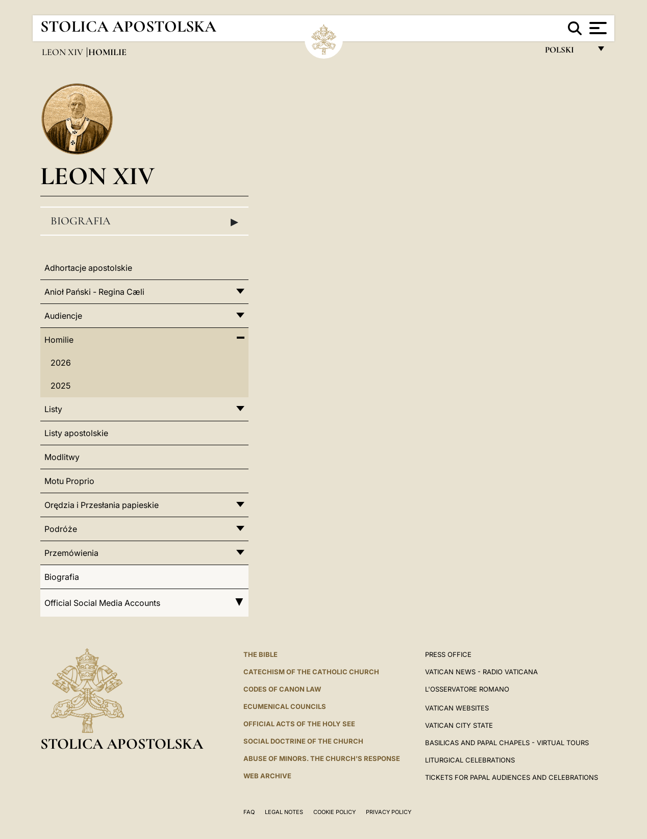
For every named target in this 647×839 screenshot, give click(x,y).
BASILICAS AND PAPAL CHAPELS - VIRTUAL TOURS (507, 743)
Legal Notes (284, 812)
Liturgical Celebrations (470, 760)
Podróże (60, 529)
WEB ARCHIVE (267, 776)
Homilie (58, 340)
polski (567, 52)
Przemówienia (71, 553)
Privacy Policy (388, 812)
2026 (61, 363)
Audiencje (63, 316)
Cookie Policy (334, 812)
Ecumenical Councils (284, 706)
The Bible (260, 654)
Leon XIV (63, 52)
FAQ (249, 812)
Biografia (144, 221)
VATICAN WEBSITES (457, 708)
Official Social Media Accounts (144, 603)
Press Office (448, 654)
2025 (60, 385)
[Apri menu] (597, 28)
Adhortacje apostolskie (88, 268)
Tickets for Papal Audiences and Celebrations (511, 777)
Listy (53, 409)
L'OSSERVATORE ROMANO (467, 689)
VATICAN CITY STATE (459, 725)
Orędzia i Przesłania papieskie (101, 505)
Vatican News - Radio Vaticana (481, 672)
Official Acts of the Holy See (299, 724)
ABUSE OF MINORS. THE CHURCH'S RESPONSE (321, 758)
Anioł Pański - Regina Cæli (94, 292)
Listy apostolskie (76, 433)
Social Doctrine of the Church (303, 741)
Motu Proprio (69, 481)
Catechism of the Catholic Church (311, 672)
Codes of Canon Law (282, 689)
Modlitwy (62, 457)
